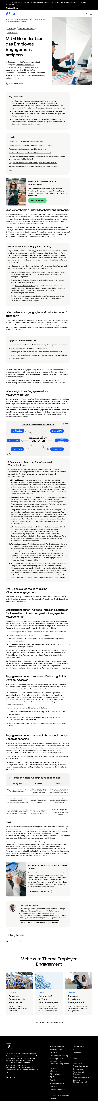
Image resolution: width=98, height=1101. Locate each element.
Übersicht (53, 1073)
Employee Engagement (22, 19)
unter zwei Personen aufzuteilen (22, 746)
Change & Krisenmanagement (80, 1083)
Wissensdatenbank (57, 1085)
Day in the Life (78, 1061)
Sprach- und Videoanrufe (59, 1097)
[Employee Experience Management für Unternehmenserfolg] (78, 994)
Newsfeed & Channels (58, 1091)
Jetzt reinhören (12, 8)
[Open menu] (91, 14)
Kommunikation (78, 1049)
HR (74, 1052)
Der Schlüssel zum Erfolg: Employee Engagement (44, 844)
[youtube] (11, 1079)
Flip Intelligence (55, 1076)
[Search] (87, 14)
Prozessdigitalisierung (80, 1068)
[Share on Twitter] (12, 941)
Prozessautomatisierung (59, 1058)
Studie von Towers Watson (25, 286)
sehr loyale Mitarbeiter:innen (39, 661)
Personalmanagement (81, 1079)
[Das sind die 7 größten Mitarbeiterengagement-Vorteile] (49, 994)
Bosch (20, 744)
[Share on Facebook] (16, 941)
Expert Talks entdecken (39, 892)
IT (73, 1058)
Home (7, 19)
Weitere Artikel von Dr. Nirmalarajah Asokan (39, 923)
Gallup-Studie (24, 272)
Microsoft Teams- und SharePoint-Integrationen (59, 1065)
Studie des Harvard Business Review (53, 536)
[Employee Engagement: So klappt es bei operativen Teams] (19, 994)
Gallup (21, 556)
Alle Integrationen (56, 1061)
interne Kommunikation (36, 875)
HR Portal (53, 1055)
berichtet (46, 763)
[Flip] (10, 14)
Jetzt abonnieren (37, 201)
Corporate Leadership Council (25, 296)
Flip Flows (53, 1079)
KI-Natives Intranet (57, 1049)
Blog (12, 19)
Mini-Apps (53, 1088)
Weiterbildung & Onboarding (78, 1075)
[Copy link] (21, 941)
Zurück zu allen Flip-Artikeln (49, 1024)
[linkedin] (7, 1079)
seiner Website (39, 708)
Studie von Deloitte (28, 487)
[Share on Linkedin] (7, 941)
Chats (52, 1094)
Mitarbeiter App (56, 1052)
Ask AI (52, 1082)
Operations (77, 1055)
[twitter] (14, 1079)
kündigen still (22, 838)
